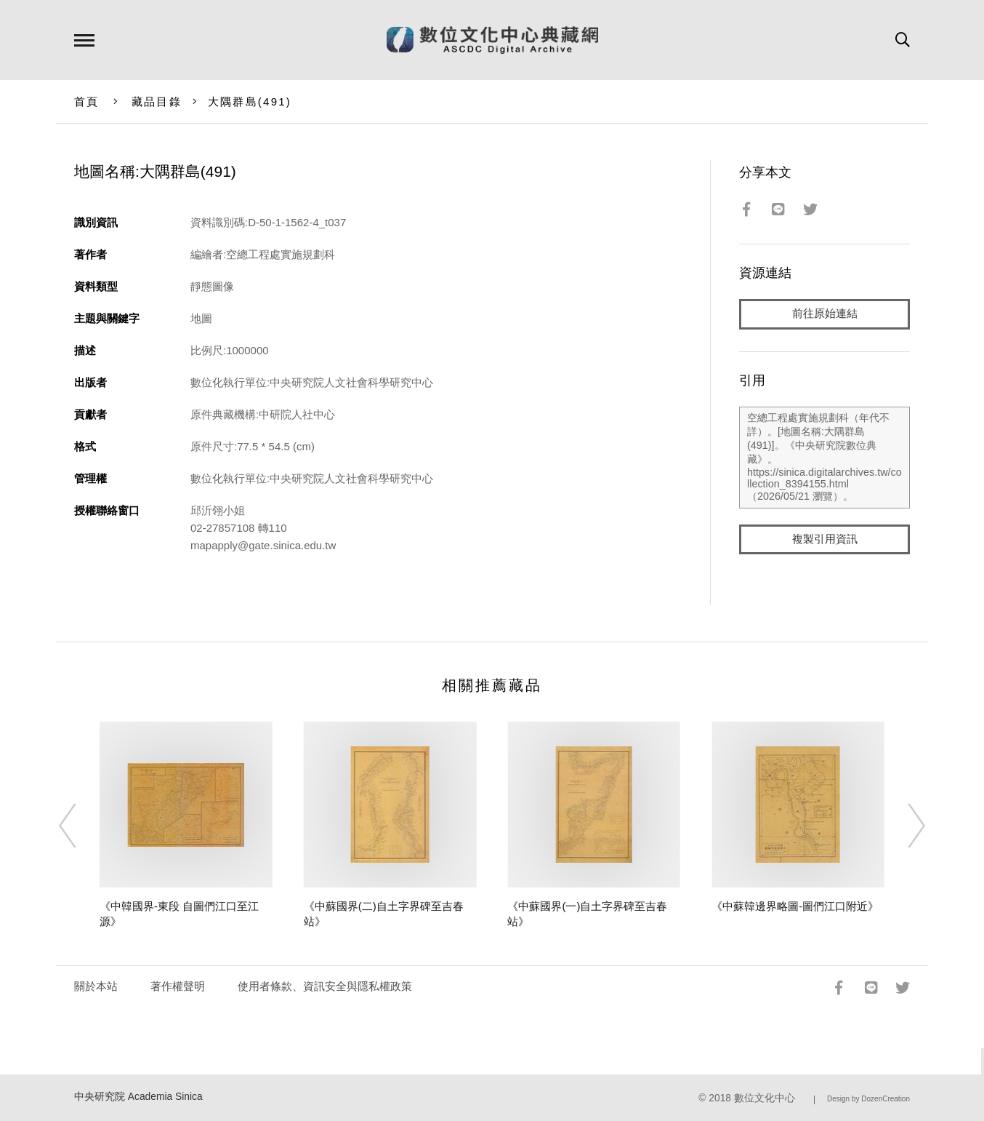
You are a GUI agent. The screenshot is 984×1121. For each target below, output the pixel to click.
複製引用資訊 (825, 539)
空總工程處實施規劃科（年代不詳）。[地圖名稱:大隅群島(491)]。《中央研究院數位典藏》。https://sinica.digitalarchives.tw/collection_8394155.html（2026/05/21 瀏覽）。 (824, 457)
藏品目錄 (157, 101)
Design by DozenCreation (868, 1099)
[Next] (903, 825)
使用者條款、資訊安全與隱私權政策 (325, 986)
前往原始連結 (825, 314)
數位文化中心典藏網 (492, 40)
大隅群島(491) (249, 101)
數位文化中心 (764, 1098)
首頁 (87, 101)
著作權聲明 (177, 986)
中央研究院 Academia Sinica (138, 1096)
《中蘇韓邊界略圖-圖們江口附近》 (795, 906)
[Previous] (80, 825)
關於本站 (96, 986)
